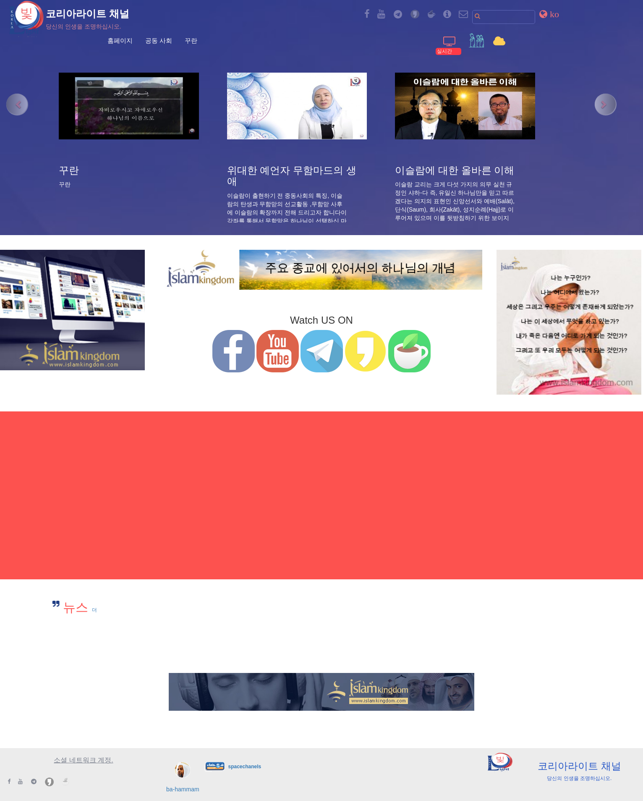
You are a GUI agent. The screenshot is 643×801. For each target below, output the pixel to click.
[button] (549, 14)
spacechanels (244, 766)
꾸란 (191, 40)
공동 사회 (158, 40)
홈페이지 (120, 40)
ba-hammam (182, 789)
